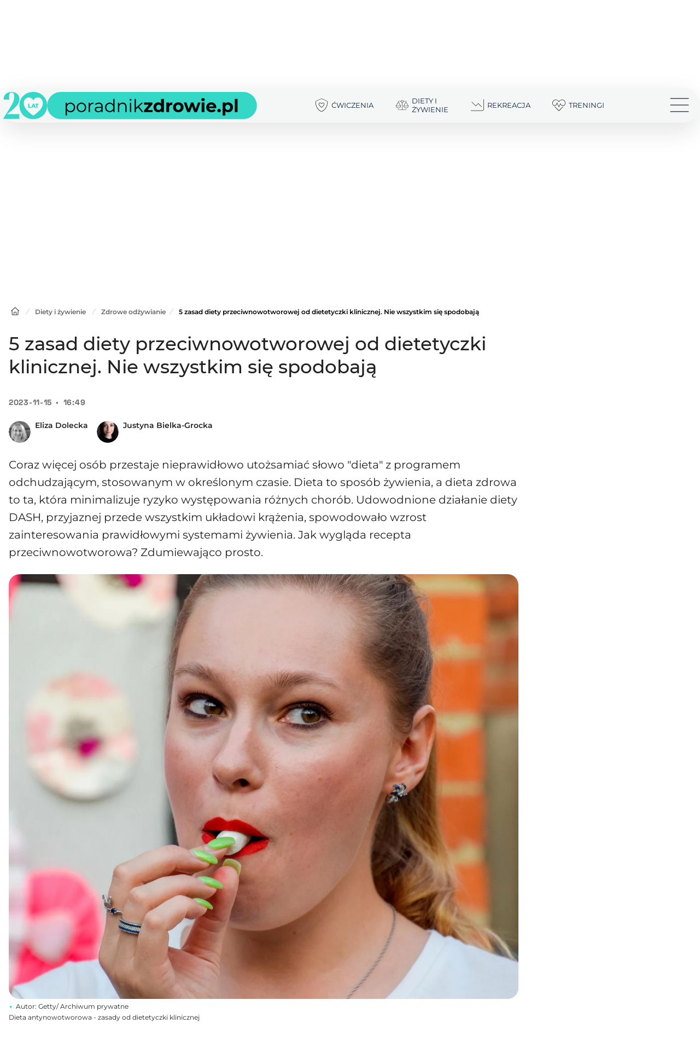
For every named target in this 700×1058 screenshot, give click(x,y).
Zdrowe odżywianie (133, 312)
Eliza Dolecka (61, 425)
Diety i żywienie (60, 312)
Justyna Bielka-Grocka (168, 425)
